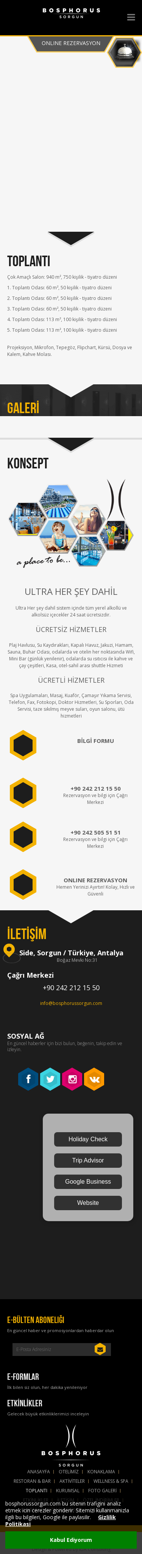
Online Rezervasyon (71, 43)
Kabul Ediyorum (71, 1539)
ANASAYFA (38, 1472)
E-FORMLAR (23, 1377)
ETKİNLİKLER (24, 1403)
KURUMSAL (68, 1490)
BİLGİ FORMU (95, 740)
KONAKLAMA (101, 1472)
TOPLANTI (36, 1490)
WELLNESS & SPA (111, 1481)
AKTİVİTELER (72, 1481)
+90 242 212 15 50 (95, 788)
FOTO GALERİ (102, 1490)
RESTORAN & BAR (32, 1481)
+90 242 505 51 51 (95, 832)
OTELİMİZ (69, 1472)
